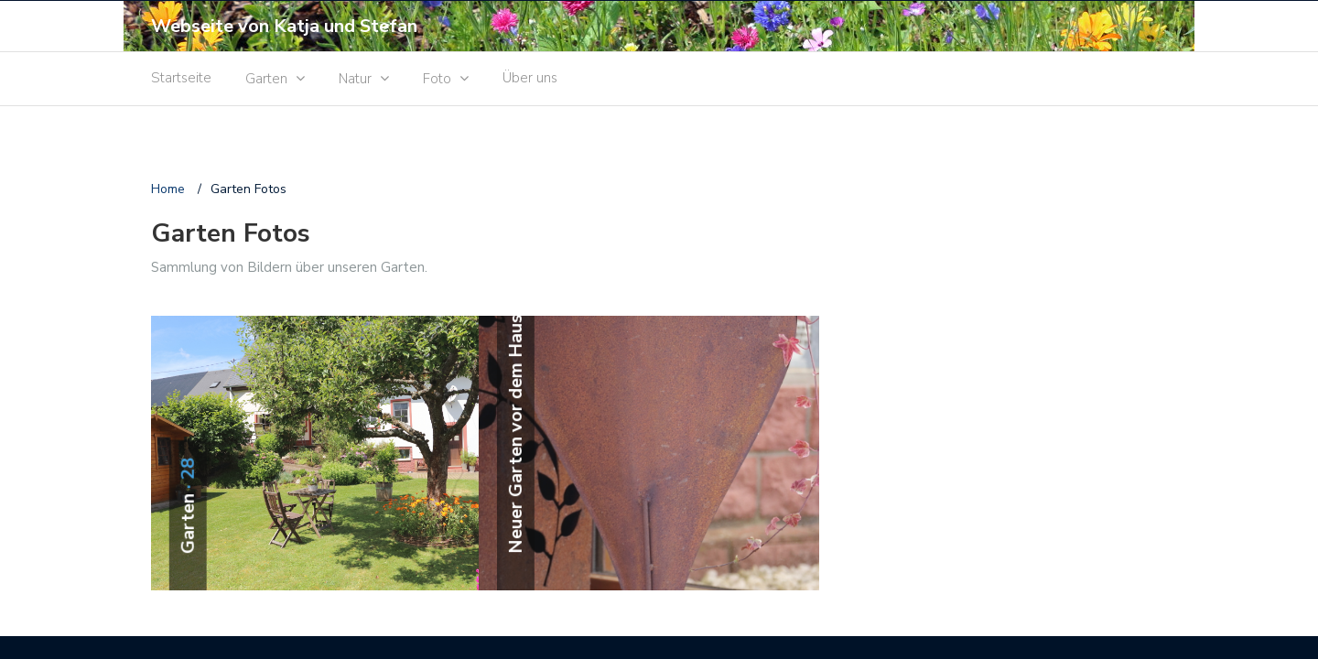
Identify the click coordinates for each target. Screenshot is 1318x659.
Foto (437, 79)
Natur (355, 79)
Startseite (181, 78)
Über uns (529, 78)
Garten (266, 79)
